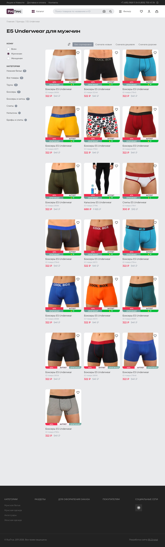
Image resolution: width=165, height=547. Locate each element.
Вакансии (31, 515)
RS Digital (153, 539)
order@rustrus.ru (56, 495)
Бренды (30, 490)
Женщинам (17, 58)
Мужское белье (12, 485)
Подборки (31, 500)
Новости (30, 510)
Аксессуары (10, 495)
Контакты (53, 2)
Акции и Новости (15, 2)
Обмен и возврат (93, 495)
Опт (28, 485)
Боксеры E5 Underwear (58, 89)
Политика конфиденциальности (101, 500)
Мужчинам (16, 53)
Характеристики (34, 495)
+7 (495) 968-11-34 (129, 2)
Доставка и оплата (36, 2)
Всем (13, 49)
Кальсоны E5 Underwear (97, 202)
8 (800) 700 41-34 (146, 2)
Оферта (88, 485)
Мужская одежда (13, 490)
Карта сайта (32, 520)
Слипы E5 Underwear (134, 202)
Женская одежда (13, 500)
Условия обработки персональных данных (106, 505)
